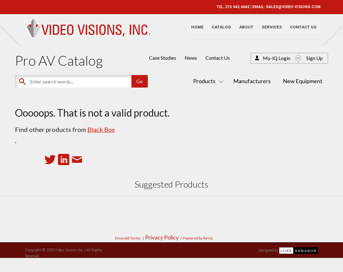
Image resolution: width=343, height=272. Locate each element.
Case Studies (162, 58)
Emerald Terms (128, 238)
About (244, 30)
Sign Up (314, 58)
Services (269, 30)
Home (195, 30)
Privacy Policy (162, 237)
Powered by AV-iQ (198, 238)
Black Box (101, 129)
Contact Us (300, 30)
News (191, 58)
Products (207, 81)
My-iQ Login (276, 58)
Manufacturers (252, 81)
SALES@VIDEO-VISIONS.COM (290, 7)
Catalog (219, 30)
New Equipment (302, 81)
